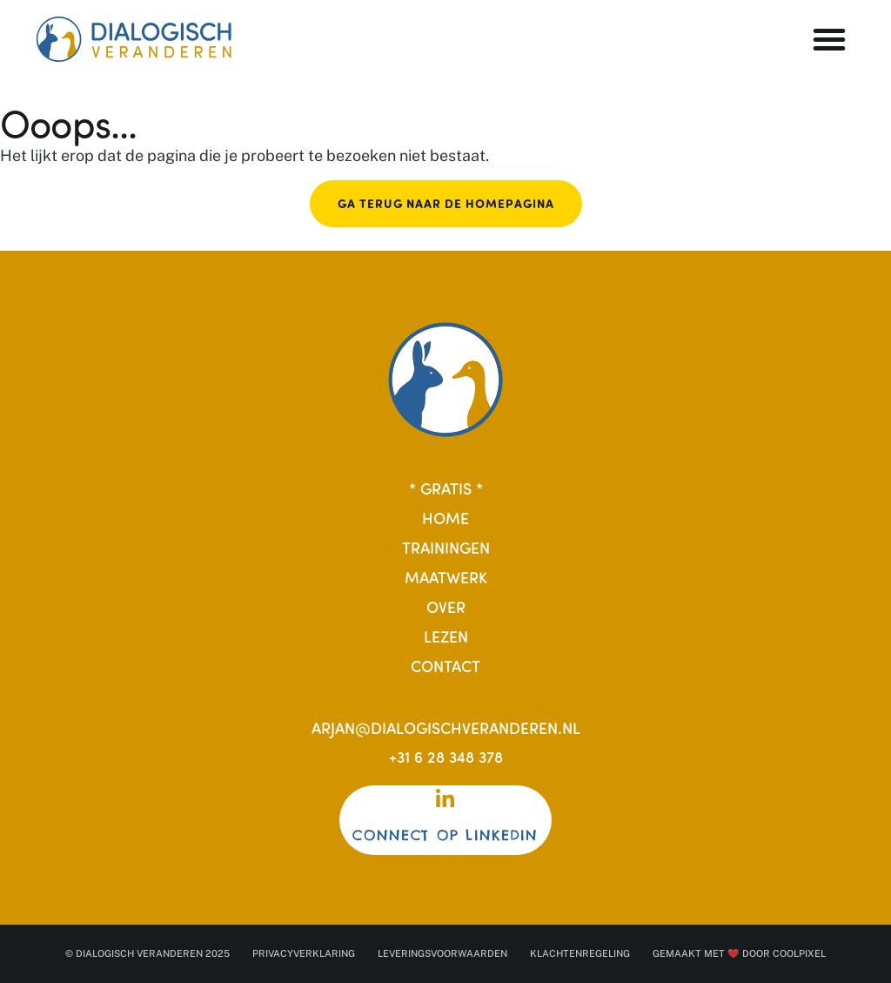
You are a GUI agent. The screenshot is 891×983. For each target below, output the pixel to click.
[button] (829, 39)
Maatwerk (446, 577)
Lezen (446, 636)
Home (445, 518)
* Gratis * (446, 488)
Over (446, 606)
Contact (445, 666)
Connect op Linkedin (445, 835)
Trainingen (446, 547)
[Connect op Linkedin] (445, 799)
